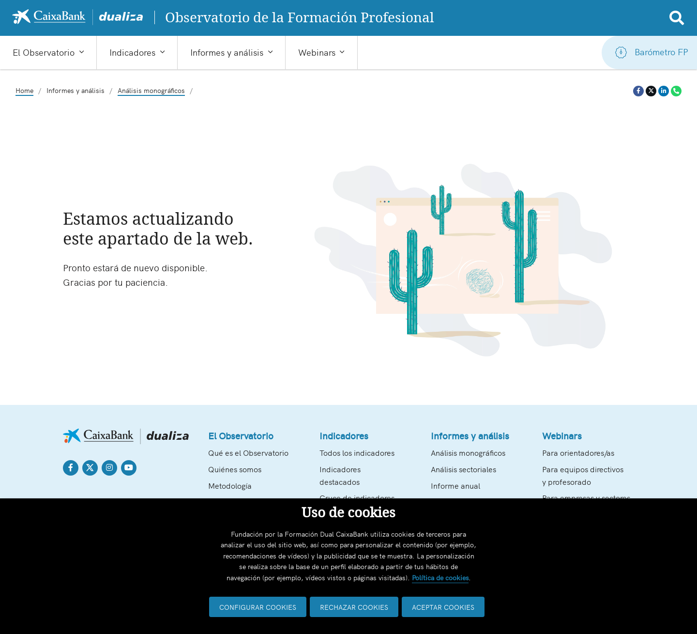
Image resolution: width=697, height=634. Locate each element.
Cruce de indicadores (356, 497)
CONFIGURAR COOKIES (257, 607)
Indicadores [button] (132, 52)
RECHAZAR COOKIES (354, 607)
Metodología (230, 485)
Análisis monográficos (151, 90)
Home (24, 90)
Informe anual (455, 485)
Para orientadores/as (578, 452)
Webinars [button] (316, 52)
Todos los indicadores (356, 452)
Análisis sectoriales (463, 469)
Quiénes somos (234, 469)
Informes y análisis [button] (226, 52)
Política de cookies (440, 577)
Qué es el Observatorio (248, 452)
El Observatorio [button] (44, 52)
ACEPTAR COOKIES (443, 607)
